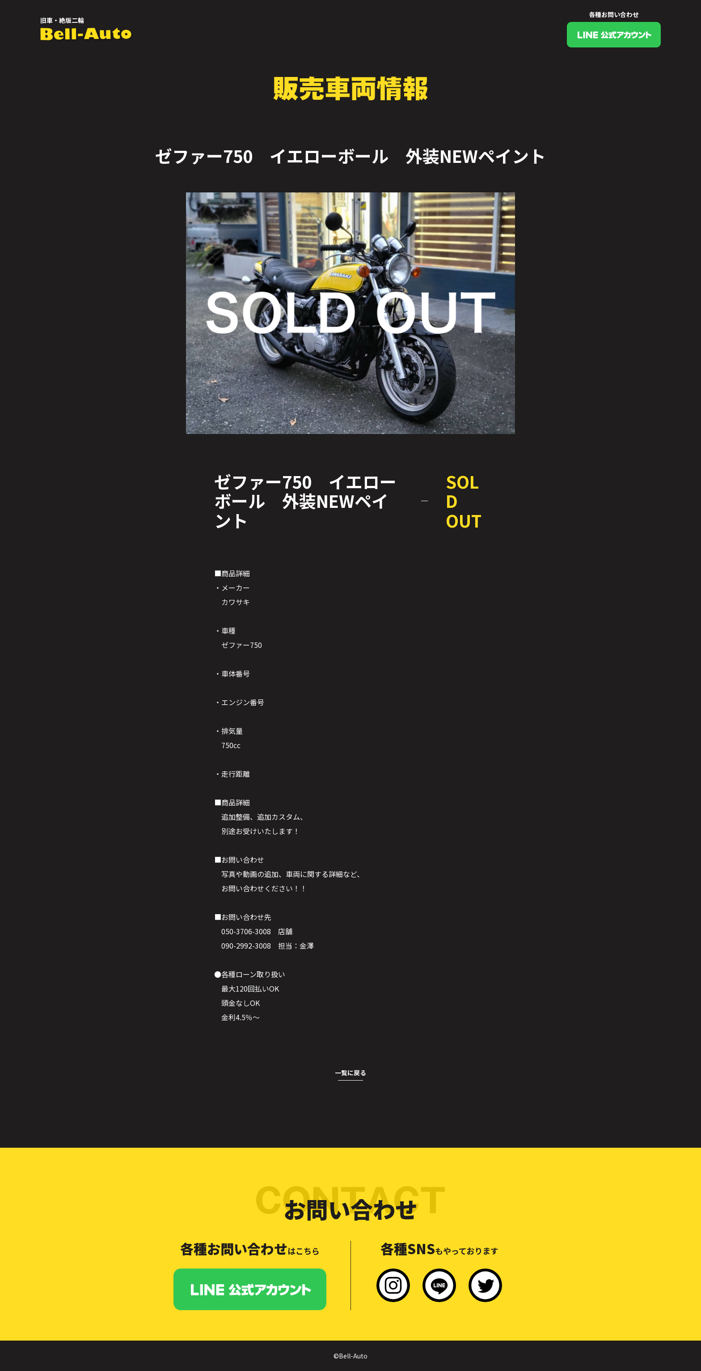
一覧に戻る (350, 1072)
